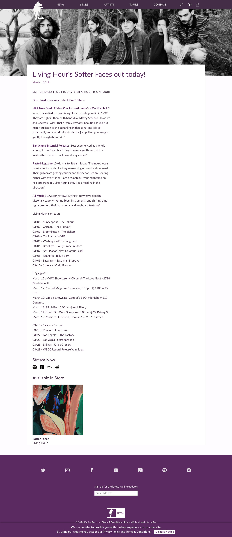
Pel (154, 522)
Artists (109, 4)
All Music (38, 195)
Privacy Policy (131, 522)
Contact (160, 4)
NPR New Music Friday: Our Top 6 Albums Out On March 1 (70, 108)
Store (84, 4)
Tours (134, 4)
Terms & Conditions (112, 522)
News (61, 4)
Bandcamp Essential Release (50, 145)
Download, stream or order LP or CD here (59, 100)
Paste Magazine (43, 163)
